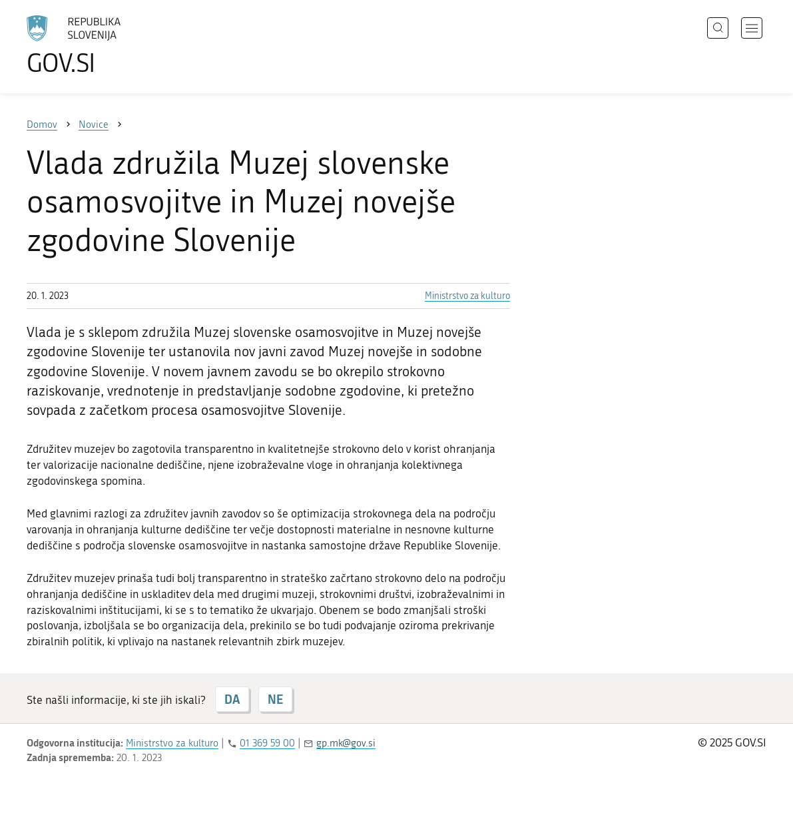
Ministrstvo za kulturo (467, 296)
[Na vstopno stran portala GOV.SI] (110, 45)
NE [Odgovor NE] (275, 699)
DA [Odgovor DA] (232, 699)
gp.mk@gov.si (346, 743)
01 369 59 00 (267, 743)
